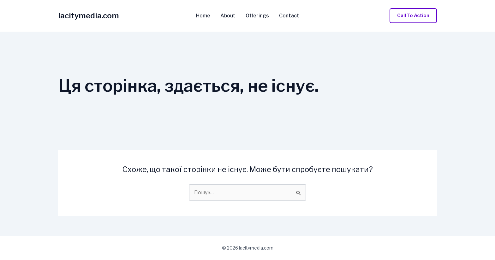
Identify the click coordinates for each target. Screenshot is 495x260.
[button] (413, 15)
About (228, 15)
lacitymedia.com (88, 15)
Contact (289, 15)
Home (203, 15)
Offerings (257, 15)
